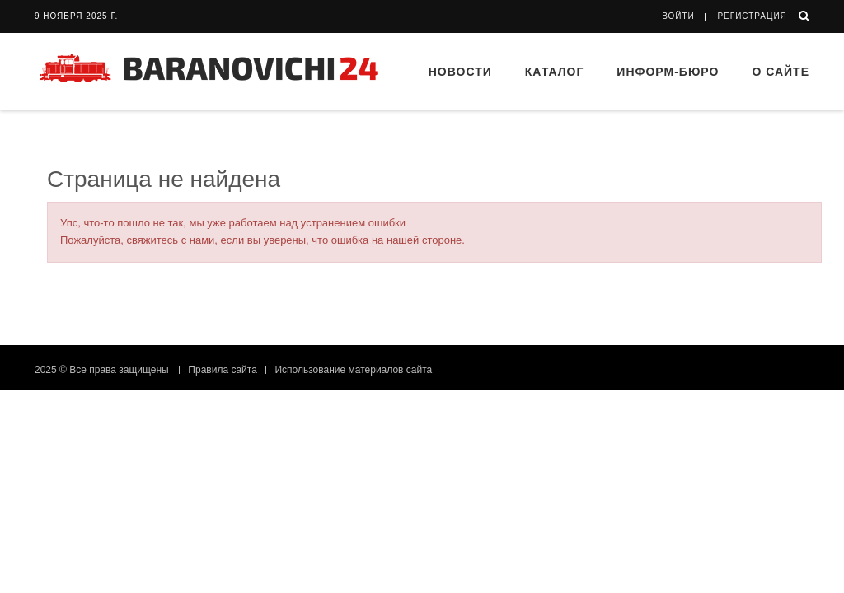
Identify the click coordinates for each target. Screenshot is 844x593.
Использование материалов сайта (353, 370)
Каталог (554, 71)
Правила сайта (222, 370)
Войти (678, 16)
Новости (460, 71)
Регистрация (751, 16)
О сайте (780, 71)
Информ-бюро (668, 71)
